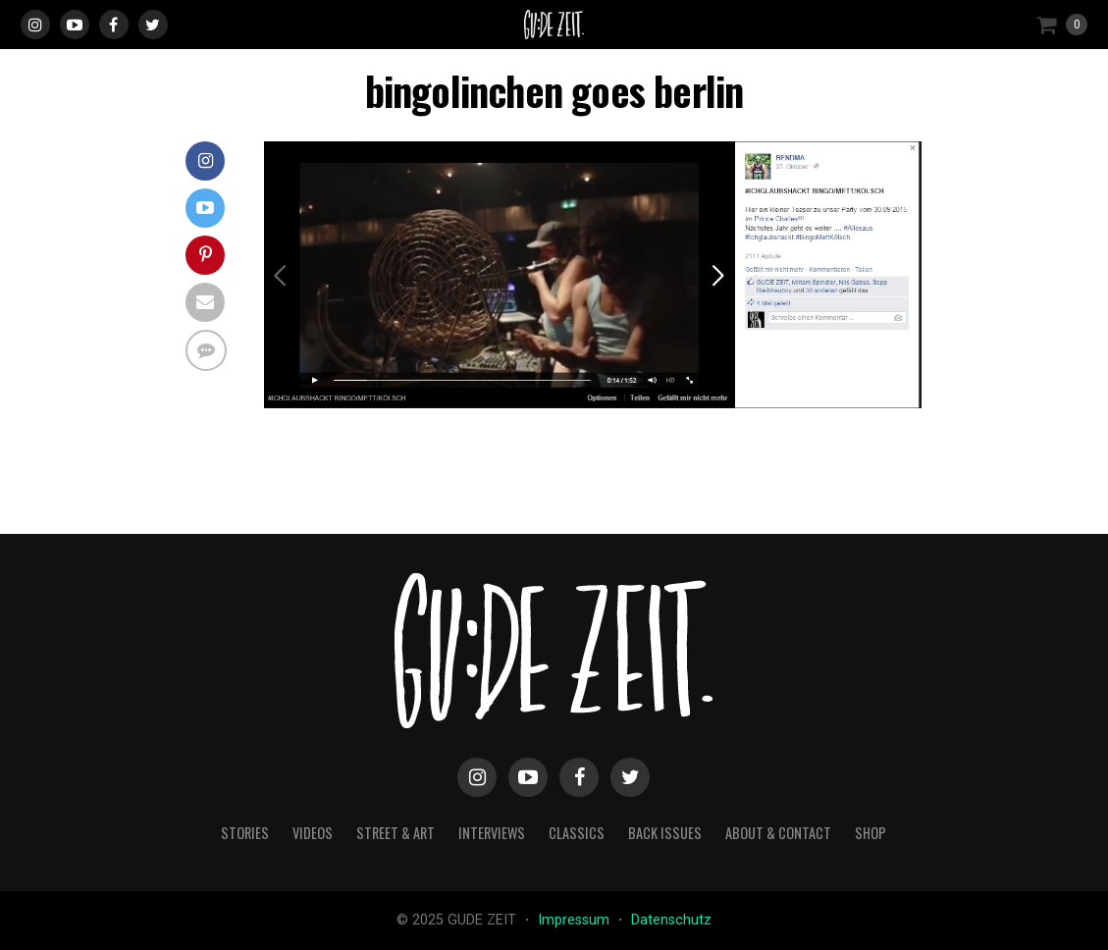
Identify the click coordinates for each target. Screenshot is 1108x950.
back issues (665, 832)
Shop (870, 832)
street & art (395, 832)
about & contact (778, 832)
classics (577, 832)
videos (312, 832)
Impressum (575, 920)
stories (245, 832)
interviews (491, 832)
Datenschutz (671, 920)
